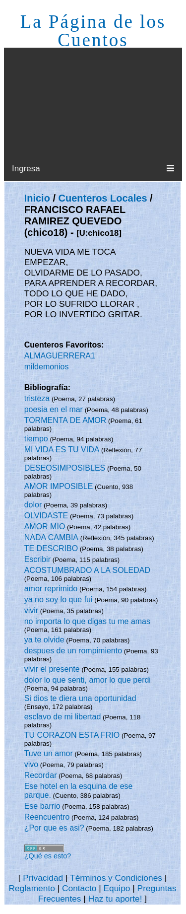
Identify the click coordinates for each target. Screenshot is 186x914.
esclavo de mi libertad (62, 716)
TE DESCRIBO (51, 548)
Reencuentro (47, 817)
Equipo (116, 888)
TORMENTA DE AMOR (65, 420)
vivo (31, 764)
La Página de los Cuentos (93, 30)
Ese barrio (42, 806)
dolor (33, 504)
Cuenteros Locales (103, 198)
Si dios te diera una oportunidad (80, 698)
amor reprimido (51, 588)
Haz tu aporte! (115, 899)
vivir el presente (52, 669)
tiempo (36, 438)
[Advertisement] (93, 102)
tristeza (37, 398)
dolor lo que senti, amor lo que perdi (87, 680)
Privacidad (43, 878)
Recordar (40, 775)
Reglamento (31, 888)
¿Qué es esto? (47, 856)
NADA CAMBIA (51, 537)
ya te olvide (44, 639)
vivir (31, 610)
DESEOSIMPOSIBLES (65, 468)
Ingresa (26, 168)
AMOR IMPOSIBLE (58, 486)
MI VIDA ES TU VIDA (62, 449)
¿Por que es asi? (54, 828)
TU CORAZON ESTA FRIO (72, 735)
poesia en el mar (53, 409)
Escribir (37, 559)
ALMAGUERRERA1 (59, 356)
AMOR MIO (44, 526)
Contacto (79, 888)
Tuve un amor (48, 753)
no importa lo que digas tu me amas (87, 621)
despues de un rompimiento (73, 650)
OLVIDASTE (46, 515)
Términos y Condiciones (116, 878)
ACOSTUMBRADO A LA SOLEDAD (87, 570)
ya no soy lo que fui (58, 599)
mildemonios (46, 366)
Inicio (37, 198)
